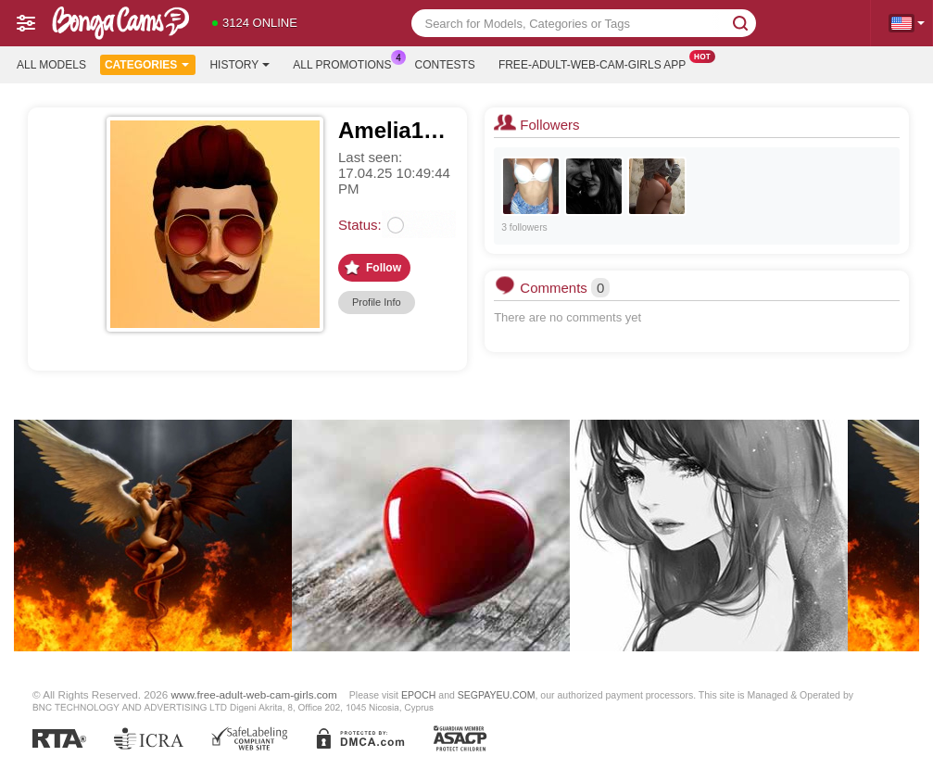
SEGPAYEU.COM (497, 694)
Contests (445, 64)
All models (51, 64)
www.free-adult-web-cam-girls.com (254, 694)
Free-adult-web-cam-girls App (596, 63)
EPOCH (418, 694)
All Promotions (346, 63)
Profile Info (376, 302)
